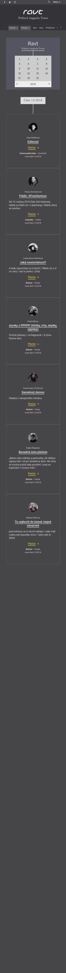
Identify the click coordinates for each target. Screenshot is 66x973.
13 (19, 73)
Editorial (33, 141)
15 (37, 73)
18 (28, 78)
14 (28, 73)
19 (37, 78)
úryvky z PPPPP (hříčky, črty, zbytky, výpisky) (33, 327)
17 (19, 78)
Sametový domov (33, 392)
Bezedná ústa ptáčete (33, 452)
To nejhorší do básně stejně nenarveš (33, 523)
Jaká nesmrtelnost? (33, 262)
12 (46, 68)
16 (46, 73)
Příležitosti (50, 28)
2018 (33, 84)
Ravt (35, 28)
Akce (41, 28)
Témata (25, 28)
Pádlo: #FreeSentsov (33, 196)
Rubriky (13, 28)
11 (37, 68)
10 (28, 68)
